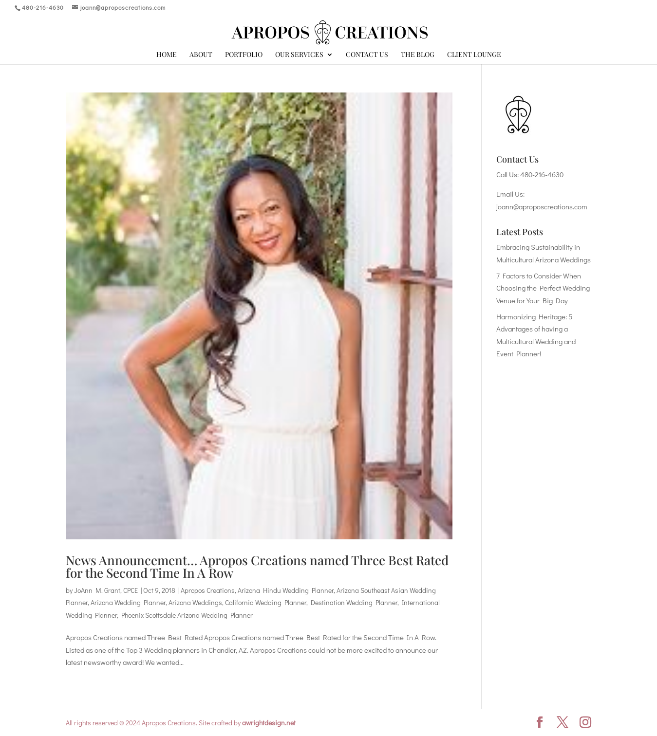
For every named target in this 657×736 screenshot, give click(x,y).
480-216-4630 (541, 174)
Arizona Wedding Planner (128, 602)
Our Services (299, 55)
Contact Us (367, 55)
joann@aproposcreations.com (541, 206)
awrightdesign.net (269, 722)
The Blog (417, 55)
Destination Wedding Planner (354, 602)
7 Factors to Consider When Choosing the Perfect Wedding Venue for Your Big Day (543, 288)
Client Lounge (474, 55)
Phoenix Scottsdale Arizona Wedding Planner (187, 615)
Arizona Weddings (195, 602)
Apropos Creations (208, 590)
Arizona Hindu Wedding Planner (286, 590)
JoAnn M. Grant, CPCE (106, 590)
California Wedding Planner (265, 602)
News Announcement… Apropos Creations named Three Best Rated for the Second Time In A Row (257, 566)
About (200, 55)
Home (166, 55)
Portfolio (244, 55)
